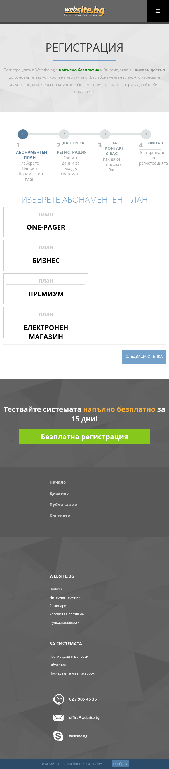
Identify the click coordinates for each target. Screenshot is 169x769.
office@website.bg (84, 717)
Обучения (58, 664)
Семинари (58, 605)
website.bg (78, 736)
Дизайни (59, 493)
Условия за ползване (67, 614)
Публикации (64, 504)
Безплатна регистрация (84, 436)
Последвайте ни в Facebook (72, 673)
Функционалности (64, 622)
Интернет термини (65, 597)
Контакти (60, 515)
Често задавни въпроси (69, 656)
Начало (58, 482)
